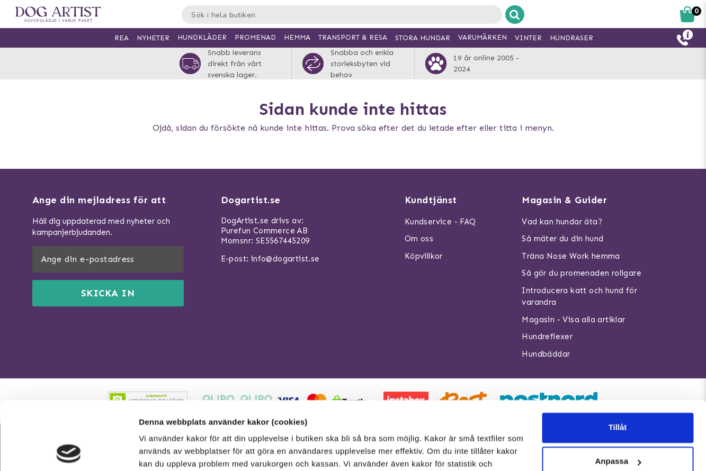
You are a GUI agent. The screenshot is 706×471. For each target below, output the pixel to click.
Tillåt (618, 359)
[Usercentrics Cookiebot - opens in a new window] (68, 450)
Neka (617, 426)
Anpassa (618, 392)
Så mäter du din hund (562, 238)
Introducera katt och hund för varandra (579, 296)
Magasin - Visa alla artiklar (573, 319)
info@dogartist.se (285, 259)
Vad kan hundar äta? (562, 222)
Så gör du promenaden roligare (581, 273)
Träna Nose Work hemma (571, 256)
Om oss (419, 238)
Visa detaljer (162, 450)
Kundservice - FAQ (440, 222)
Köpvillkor (424, 256)
